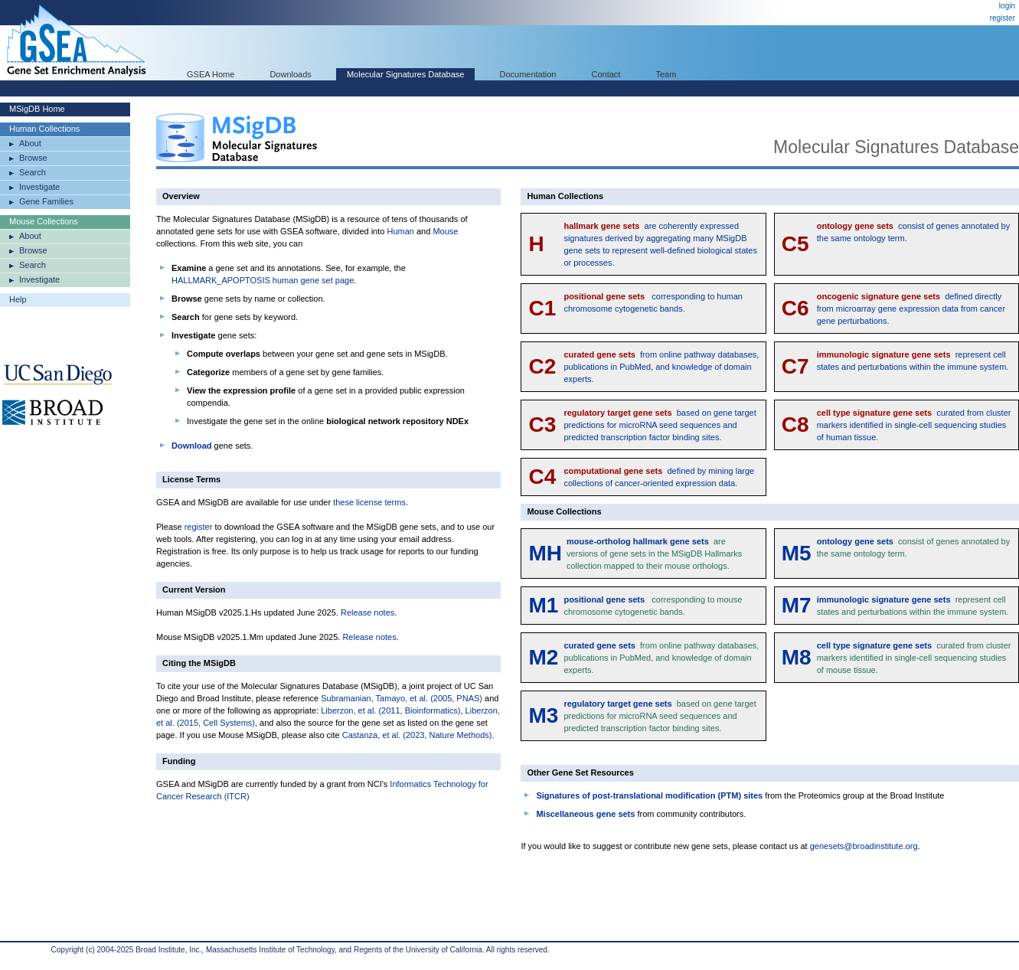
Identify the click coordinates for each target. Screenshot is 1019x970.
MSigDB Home (37, 108)
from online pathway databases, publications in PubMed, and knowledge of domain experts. (661, 367)
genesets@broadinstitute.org (864, 846)
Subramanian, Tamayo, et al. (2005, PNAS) (401, 698)
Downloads (290, 74)
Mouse (445, 231)
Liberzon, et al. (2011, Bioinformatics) (390, 710)
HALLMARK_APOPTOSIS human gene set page (262, 280)
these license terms (369, 502)
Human (400, 231)
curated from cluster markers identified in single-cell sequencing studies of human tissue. (914, 425)
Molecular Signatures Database (405, 74)
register (1002, 18)
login (1007, 6)
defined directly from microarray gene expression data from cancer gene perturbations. (911, 308)
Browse (33, 157)
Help (18, 299)
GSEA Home (210, 74)
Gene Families (46, 201)
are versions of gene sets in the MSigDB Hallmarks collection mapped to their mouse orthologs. (654, 553)
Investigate (39, 186)
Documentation (527, 74)
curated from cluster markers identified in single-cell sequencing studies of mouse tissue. (914, 657)
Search (32, 172)
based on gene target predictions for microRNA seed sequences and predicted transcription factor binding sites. (659, 425)
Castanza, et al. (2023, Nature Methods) (417, 735)
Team (666, 74)
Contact (606, 74)
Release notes (367, 612)
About (30, 143)
